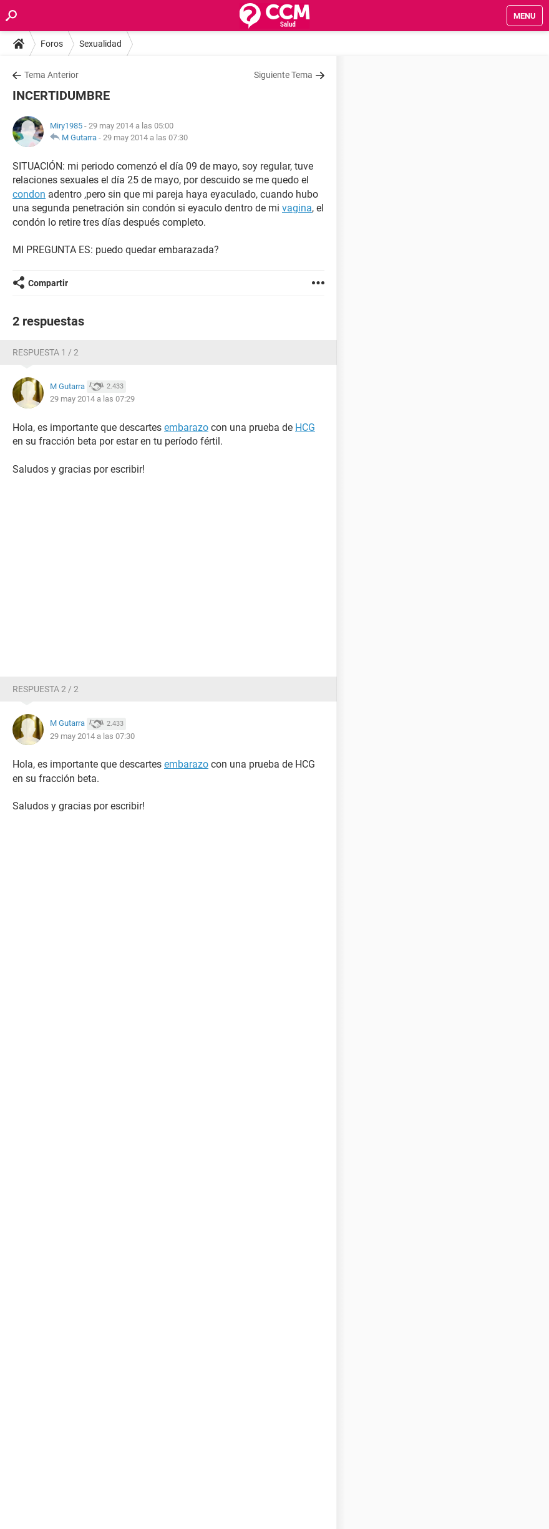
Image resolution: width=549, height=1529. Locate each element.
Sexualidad (100, 44)
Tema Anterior (51, 75)
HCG (305, 427)
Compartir (48, 283)
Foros (52, 44)
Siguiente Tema (283, 75)
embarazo (186, 427)
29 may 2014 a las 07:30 (145, 137)
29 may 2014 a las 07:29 (92, 398)
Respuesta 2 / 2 (45, 689)
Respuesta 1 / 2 (45, 352)
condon (29, 194)
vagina (297, 208)
